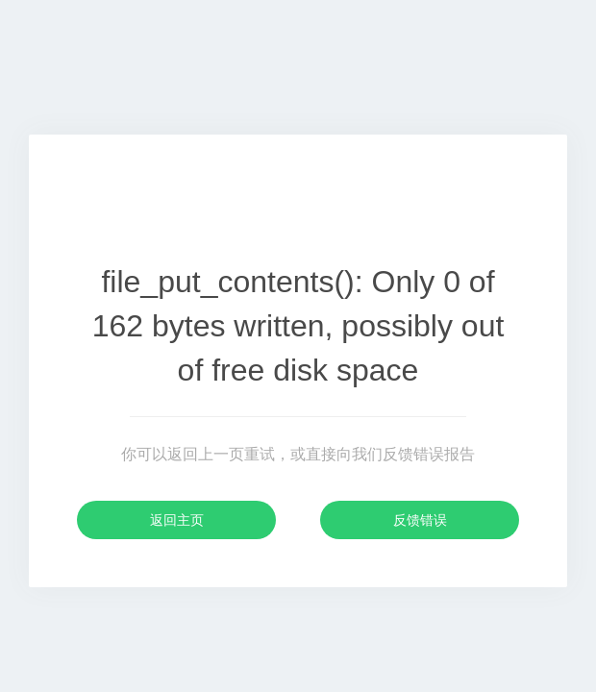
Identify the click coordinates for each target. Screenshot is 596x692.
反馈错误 (420, 520)
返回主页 (177, 520)
